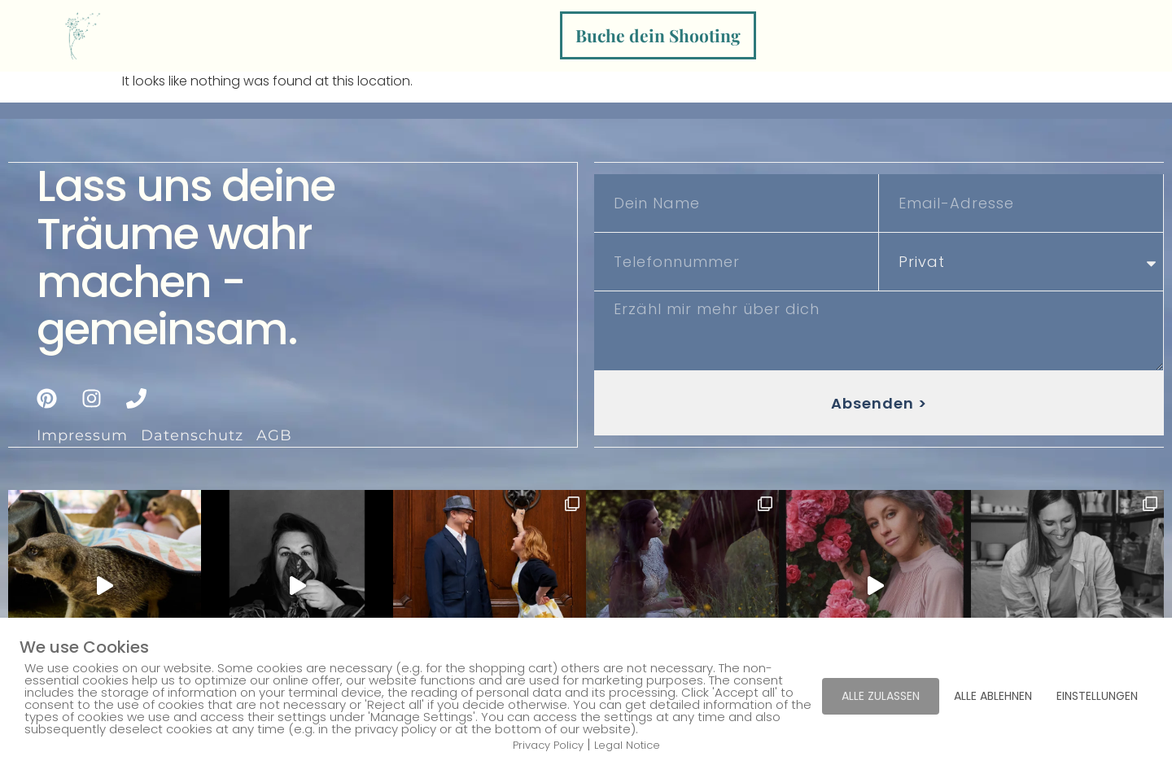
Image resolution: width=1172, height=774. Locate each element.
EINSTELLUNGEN (1097, 696)
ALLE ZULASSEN (881, 696)
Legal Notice (627, 745)
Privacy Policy (548, 745)
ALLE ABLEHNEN (993, 696)
